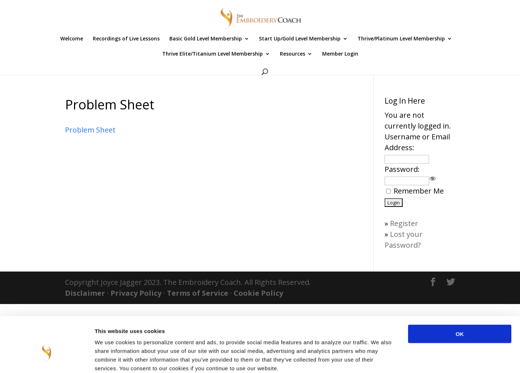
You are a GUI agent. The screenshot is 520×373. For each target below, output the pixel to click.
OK (460, 295)
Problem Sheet (90, 130)
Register (404, 223)
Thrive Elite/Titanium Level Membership (212, 54)
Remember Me (419, 191)
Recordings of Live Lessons (126, 39)
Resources (292, 54)
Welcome (71, 39)
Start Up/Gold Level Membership (300, 39)
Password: (402, 169)
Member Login (340, 54)
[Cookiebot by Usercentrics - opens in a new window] (46, 359)
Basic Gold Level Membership (205, 39)
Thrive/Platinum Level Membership (401, 39)
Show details (379, 359)
